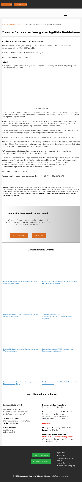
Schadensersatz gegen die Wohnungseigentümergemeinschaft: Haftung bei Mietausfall (57, 316)
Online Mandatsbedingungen (66, 465)
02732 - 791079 (18, 235)
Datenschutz (61, 455)
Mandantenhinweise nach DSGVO (65, 459)
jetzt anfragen (39, 235)
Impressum (61, 452)
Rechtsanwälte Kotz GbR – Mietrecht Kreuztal (34, 475)
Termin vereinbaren (41, 461)
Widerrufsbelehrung (63, 462)
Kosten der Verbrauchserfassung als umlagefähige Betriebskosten (41, 34)
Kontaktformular (41, 454)
